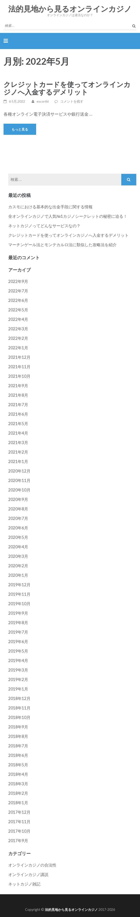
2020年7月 (18, 518)
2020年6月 (18, 527)
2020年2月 (18, 565)
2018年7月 (18, 745)
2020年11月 (19, 480)
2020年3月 (18, 556)
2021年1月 (18, 461)
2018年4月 (18, 774)
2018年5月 (18, 764)
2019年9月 (18, 613)
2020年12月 (19, 470)
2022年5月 (18, 309)
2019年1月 (18, 688)
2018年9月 (18, 726)
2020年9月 (18, 499)
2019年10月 (19, 603)
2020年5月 (18, 537)
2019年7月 (18, 632)
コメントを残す (71, 101)
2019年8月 (18, 622)
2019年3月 (18, 669)
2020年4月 (18, 546)
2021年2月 (18, 451)
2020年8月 (18, 508)
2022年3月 (18, 328)
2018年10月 (19, 717)
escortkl (43, 101)
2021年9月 (18, 385)
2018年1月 (18, 802)
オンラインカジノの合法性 (32, 865)
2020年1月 (18, 575)
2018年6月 (18, 755)
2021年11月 (19, 366)
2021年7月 (18, 404)
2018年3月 (18, 783)
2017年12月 (19, 812)
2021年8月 (18, 395)
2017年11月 (19, 821)
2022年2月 (18, 338)
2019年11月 (19, 594)
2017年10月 (19, 831)
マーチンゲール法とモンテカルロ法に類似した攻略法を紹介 (62, 244)
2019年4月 (18, 660)
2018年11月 (19, 707)
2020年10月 (19, 489)
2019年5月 (18, 651)
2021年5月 (18, 423)
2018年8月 (18, 736)
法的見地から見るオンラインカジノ (70, 9)
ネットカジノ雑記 (24, 883)
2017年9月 (18, 840)
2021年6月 (18, 414)
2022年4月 (18, 319)
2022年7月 (18, 290)
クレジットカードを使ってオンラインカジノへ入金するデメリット (67, 88)
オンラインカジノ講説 (28, 874)
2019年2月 (18, 679)
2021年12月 (19, 357)
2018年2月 (18, 793)
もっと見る (20, 129)
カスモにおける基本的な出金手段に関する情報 (50, 206)
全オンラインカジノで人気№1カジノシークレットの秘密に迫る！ (67, 216)
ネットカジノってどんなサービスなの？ (44, 225)
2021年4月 (18, 433)
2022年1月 (18, 347)
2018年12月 (19, 698)
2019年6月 (18, 641)
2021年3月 (18, 442)
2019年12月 (19, 584)
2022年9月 (18, 281)
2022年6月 (18, 300)
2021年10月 (19, 376)
